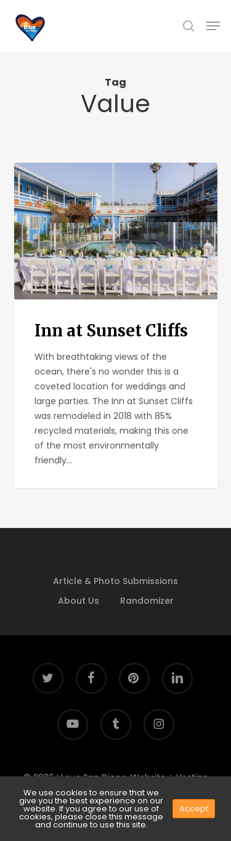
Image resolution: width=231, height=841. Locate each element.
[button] (213, 26)
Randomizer (147, 601)
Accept (193, 809)
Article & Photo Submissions (115, 581)
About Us (78, 601)
